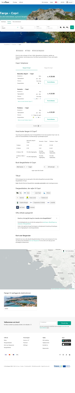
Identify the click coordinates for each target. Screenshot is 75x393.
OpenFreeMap (56, 288)
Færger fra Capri (48, 68)
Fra (2, 26)
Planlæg (15, 2)
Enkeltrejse (3, 21)
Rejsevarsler (46, 348)
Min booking (45, 2)
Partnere (25, 342)
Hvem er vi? (26, 340)
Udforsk (21, 2)
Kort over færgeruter (9, 345)
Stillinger (25, 345)
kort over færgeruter (34, 240)
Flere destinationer (17, 21)
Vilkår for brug (16, 366)
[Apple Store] (66, 344)
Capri (20, 44)
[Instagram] (63, 354)
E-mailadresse (43, 322)
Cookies (22, 366)
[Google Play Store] (66, 340)
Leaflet (52, 288)
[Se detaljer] (31, 324)
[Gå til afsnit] (20, 50)
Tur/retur (9, 21)
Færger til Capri (27, 68)
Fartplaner (14, 44)
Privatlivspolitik (28, 366)
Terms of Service (43, 327)
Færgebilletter (7, 44)
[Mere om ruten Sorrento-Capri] (25, 101)
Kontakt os (45, 345)
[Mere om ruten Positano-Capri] (25, 120)
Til (20, 26)
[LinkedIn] (69, 354)
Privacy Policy (64, 326)
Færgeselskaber (8, 342)
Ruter (5, 340)
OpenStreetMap (72, 288)
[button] (27, 167)
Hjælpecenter (46, 342)
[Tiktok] (66, 354)
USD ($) (62, 2)
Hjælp (51, 2)
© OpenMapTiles (62, 288)
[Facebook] (60, 354)
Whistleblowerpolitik (36, 366)
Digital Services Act (45, 366)
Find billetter (51, 82)
